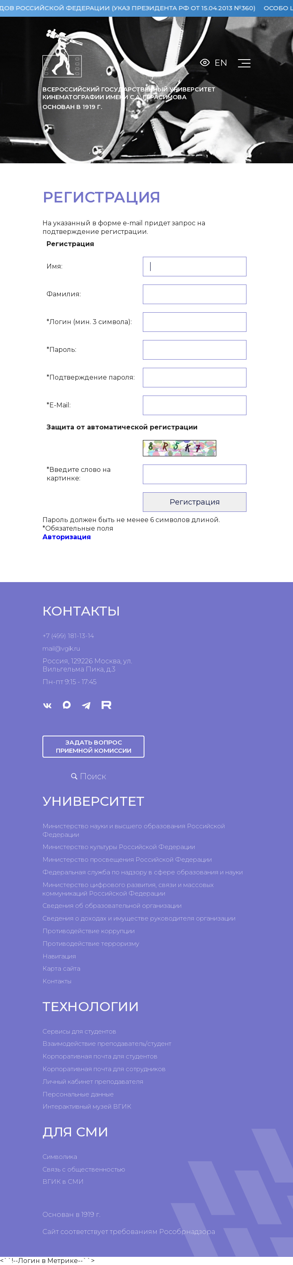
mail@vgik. (58, 648)
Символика (59, 1157)
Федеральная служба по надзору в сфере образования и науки (142, 872)
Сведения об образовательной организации (112, 905)
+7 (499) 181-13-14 (68, 636)
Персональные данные (78, 1094)
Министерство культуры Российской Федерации (118, 847)
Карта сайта (61, 968)
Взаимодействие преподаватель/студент (106, 1043)
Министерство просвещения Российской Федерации (127, 859)
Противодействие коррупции (88, 931)
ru (77, 648)
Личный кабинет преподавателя (92, 1081)
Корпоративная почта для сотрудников (104, 1069)
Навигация (59, 956)
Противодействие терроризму (90, 943)
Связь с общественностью (83, 1169)
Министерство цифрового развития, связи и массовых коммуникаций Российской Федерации (128, 889)
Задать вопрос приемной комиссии (93, 746)
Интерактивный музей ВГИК (86, 1106)
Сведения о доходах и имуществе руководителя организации (138, 918)
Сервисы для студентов (79, 1031)
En (221, 63)
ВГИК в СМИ (63, 1181)
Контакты (56, 981)
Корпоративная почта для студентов (100, 1056)
